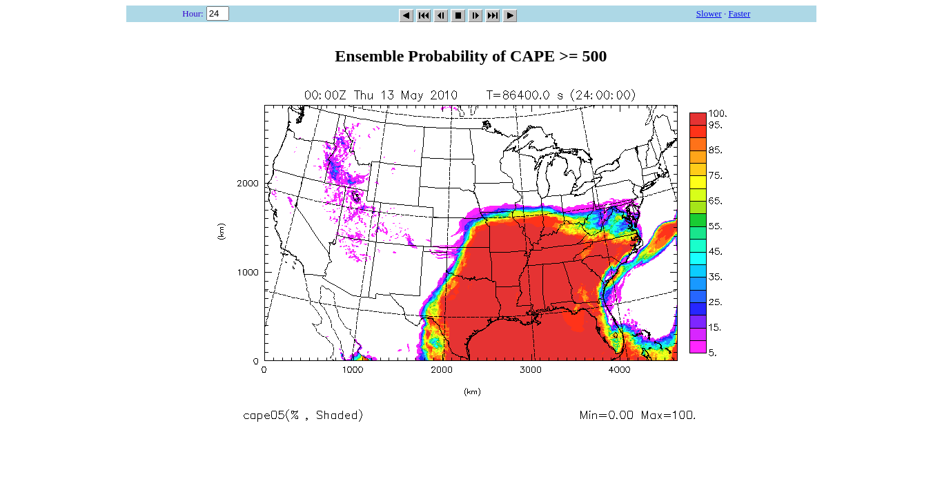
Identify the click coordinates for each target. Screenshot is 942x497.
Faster (739, 13)
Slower (709, 13)
